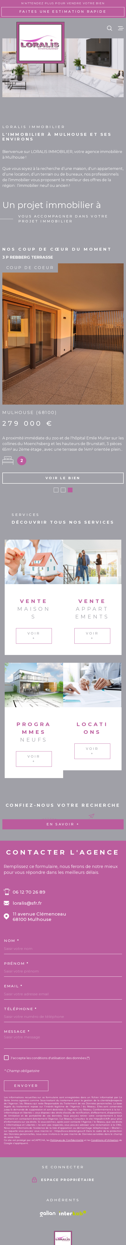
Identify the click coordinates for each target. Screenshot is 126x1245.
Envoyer (26, 1053)
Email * (13, 953)
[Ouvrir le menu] (121, 28)
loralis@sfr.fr (27, 870)
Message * (17, 998)
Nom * (11, 908)
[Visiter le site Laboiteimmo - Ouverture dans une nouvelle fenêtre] (63, 1233)
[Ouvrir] (109, 28)
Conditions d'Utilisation (104, 1107)
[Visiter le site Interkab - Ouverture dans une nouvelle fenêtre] (72, 1180)
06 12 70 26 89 (29, 859)
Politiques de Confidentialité (67, 1107)
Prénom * (16, 930)
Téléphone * (20, 976)
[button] (56, 457)
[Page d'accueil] (40, 43)
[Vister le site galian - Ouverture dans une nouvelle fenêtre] (47, 1181)
